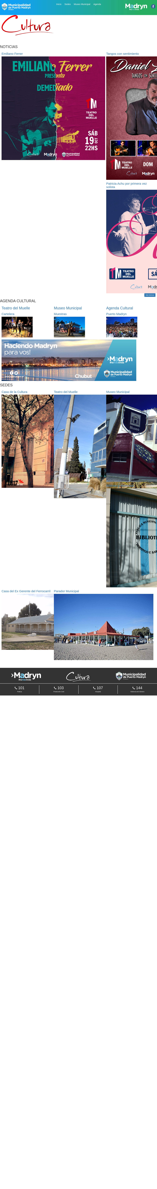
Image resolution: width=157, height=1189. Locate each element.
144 (137, 689)
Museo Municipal (82, 4)
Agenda (97, 4)
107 (98, 689)
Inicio (58, 4)
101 (20, 689)
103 (59, 689)
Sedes (67, 4)
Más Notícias (150, 295)
